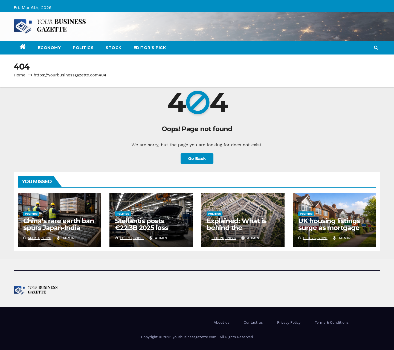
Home (19, 75)
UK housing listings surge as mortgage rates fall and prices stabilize (329, 231)
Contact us (253, 322)
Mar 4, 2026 (39, 238)
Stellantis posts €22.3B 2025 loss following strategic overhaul (145, 231)
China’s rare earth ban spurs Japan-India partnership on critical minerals (58, 231)
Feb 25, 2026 (315, 238)
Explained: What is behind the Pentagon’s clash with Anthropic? (242, 231)
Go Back (197, 158)
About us (221, 322)
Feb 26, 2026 (224, 238)
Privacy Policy (288, 322)
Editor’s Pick (150, 47)
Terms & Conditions (332, 322)
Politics (83, 47)
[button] (376, 47)
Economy (49, 47)
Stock (113, 47)
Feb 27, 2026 (132, 238)
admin (66, 238)
